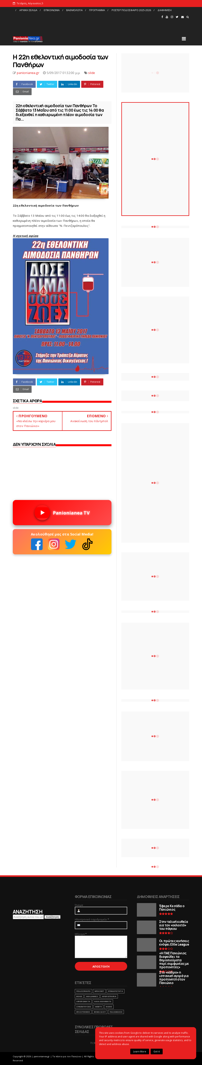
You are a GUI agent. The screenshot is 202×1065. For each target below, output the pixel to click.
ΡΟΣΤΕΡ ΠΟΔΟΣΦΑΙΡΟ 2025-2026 (131, 10)
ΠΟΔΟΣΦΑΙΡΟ (83, 991)
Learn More (139, 1051)
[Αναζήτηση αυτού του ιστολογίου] (28, 917)
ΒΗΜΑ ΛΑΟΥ (100, 1012)
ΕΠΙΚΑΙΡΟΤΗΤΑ (115, 991)
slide (91, 73)
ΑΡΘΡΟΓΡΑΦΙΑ (109, 996)
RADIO (109, 1006)
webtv (98, 1006)
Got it (157, 1051)
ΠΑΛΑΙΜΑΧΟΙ (116, 1012)
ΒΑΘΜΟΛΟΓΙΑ (74, 10)
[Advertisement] (86, 22)
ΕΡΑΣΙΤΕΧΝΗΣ (83, 1012)
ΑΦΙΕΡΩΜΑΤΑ (83, 1001)
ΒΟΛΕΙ (79, 996)
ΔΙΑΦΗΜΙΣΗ (165, 10)
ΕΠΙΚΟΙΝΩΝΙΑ (52, 10)
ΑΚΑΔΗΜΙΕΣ (92, 996)
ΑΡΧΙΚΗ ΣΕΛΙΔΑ (28, 10)
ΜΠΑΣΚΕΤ (99, 991)
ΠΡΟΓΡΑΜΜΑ (97, 10)
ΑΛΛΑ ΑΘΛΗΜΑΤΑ (102, 1001)
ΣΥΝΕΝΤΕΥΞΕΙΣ (83, 1006)
